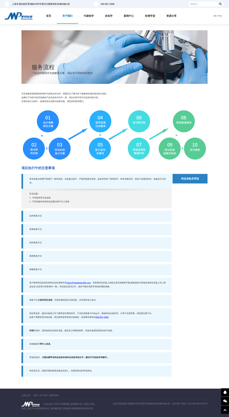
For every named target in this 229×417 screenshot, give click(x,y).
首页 (48, 16)
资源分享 (171, 16)
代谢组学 (89, 16)
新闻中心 (129, 16)
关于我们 (67, 16)
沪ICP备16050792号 (197, 403)
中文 (220, 16)
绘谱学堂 (150, 16)
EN (215, 16)
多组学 (109, 16)
